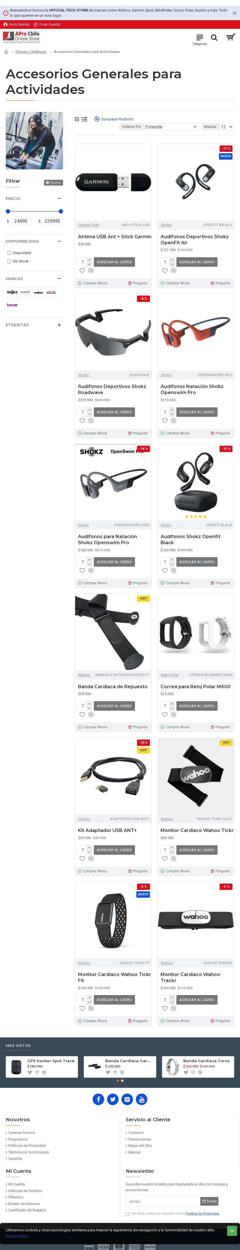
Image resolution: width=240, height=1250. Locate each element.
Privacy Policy (17, 1236)
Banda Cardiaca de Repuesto (113, 686)
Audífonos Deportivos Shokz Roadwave (112, 389)
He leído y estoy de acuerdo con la (173, 1213)
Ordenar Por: (132, 127)
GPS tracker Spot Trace (51, 1060)
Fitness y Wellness (31, 52)
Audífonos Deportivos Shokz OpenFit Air (195, 239)
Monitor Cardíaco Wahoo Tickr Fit (114, 977)
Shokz (166, 225)
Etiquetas (17, 324)
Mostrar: (210, 127)
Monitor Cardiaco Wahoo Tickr (197, 830)
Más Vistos (18, 1045)
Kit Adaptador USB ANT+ (107, 830)
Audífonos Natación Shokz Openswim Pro (192, 389)
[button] (118, 1080)
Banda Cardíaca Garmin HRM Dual (129, 1060)
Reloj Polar (169, 675)
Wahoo (84, 675)
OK (232, 1231)
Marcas (14, 278)
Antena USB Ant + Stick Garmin (114, 236)
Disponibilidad (22, 241)
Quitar (55, 182)
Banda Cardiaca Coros (206, 1060)
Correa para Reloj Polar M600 (196, 686)
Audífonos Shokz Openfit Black (190, 539)
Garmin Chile (88, 225)
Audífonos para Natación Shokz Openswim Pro (107, 539)
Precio (13, 198)
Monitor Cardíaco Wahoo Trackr (190, 977)
